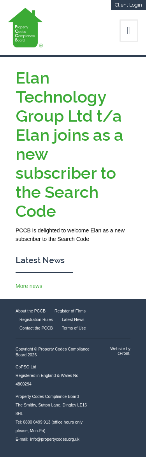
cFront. (124, 353)
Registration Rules (36, 319)
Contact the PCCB (36, 328)
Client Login (128, 5)
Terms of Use (74, 328)
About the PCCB (31, 311)
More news (29, 286)
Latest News (40, 260)
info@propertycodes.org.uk (54, 439)
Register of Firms (70, 311)
